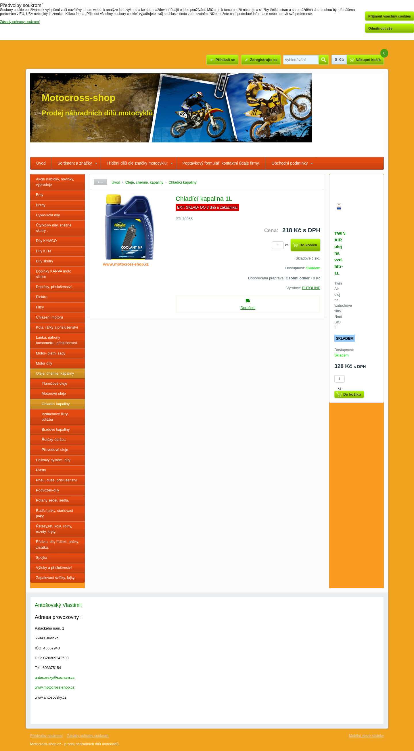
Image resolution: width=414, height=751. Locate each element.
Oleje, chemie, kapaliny (55, 373)
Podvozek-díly (47, 490)
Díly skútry (44, 261)
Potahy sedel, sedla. (52, 500)
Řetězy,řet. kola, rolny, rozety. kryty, (54, 529)
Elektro (41, 297)
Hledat (324, 60)
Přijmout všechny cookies (389, 16)
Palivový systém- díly (53, 460)
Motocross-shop (79, 97)
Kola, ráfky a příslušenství (57, 327)
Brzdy (40, 205)
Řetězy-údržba (54, 439)
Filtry (40, 307)
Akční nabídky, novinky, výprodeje (55, 182)
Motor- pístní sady (50, 353)
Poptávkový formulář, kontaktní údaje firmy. (221, 163)
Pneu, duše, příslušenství (56, 480)
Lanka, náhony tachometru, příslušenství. (57, 340)
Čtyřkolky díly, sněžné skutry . (54, 228)
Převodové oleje (55, 449)
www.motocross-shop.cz (54, 687)
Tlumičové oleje (54, 383)
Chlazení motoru (49, 317)
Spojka (41, 557)
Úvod (41, 163)
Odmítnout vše (380, 28)
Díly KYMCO (46, 241)
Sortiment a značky (74, 163)
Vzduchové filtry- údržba (55, 417)
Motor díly (44, 363)
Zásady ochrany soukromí (88, 735)
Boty (39, 194)
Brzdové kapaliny (56, 429)
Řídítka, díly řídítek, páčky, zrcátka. (57, 544)
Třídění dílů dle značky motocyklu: (137, 163)
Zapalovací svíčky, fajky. (55, 577)
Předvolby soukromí (46, 735)
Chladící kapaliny (56, 404)
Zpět (100, 182)
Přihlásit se (225, 60)
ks (281, 245)
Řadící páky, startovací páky (54, 513)
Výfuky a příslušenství (54, 567)
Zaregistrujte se (263, 60)
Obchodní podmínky (289, 163)
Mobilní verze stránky (366, 735)
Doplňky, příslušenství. (54, 287)
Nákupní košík (368, 60)
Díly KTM (43, 251)
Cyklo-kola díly (48, 215)
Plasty (41, 470)
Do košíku (308, 245)
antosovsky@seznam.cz (54, 677)
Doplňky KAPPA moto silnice (53, 274)
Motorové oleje (54, 393)
